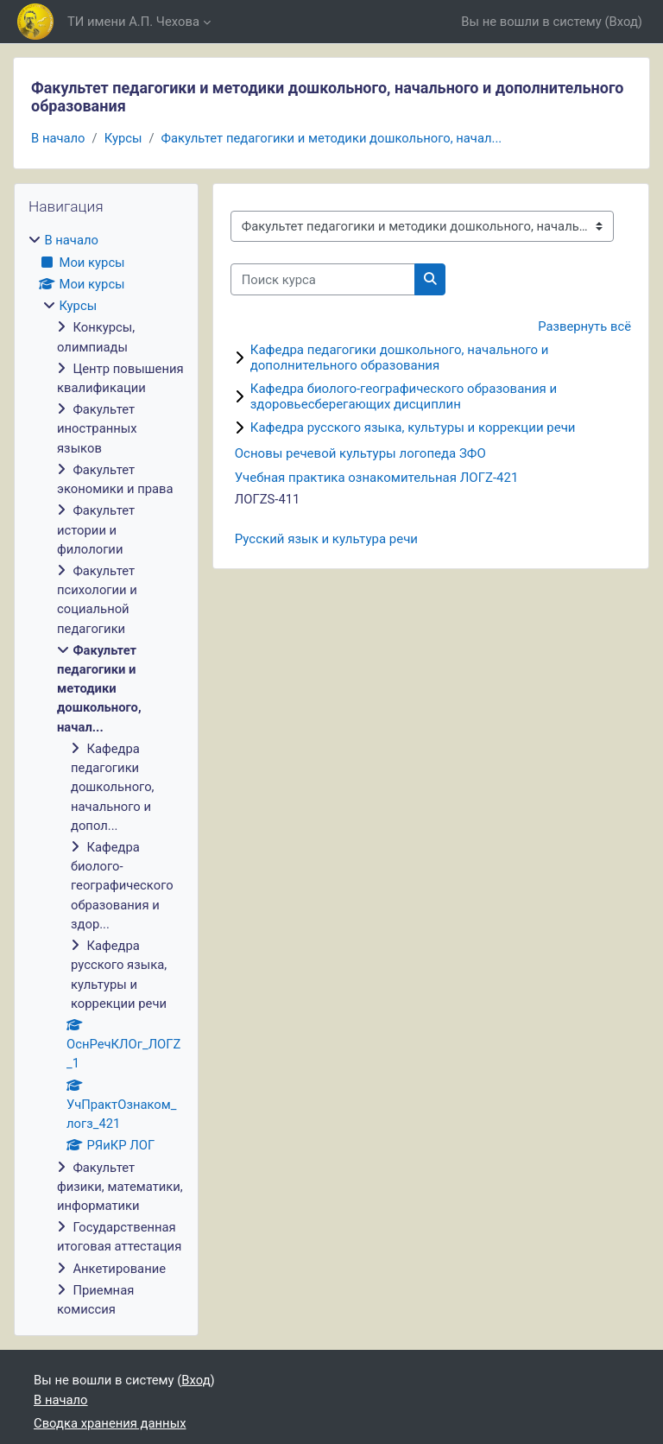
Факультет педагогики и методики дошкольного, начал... (331, 138)
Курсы (123, 138)
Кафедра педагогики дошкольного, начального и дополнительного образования (399, 357)
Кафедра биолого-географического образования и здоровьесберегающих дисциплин (403, 396)
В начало (58, 138)
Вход (623, 21)
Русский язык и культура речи (326, 539)
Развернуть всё (584, 326)
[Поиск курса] (322, 278)
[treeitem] (106, 775)
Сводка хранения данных (110, 1423)
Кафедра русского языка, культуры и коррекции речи (413, 427)
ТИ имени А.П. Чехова (133, 21)
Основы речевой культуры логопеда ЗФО (360, 453)
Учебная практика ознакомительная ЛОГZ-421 (377, 477)
